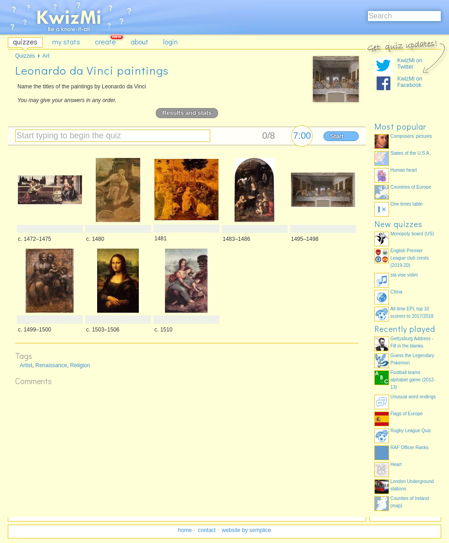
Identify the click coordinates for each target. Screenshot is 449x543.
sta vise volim (404, 274)
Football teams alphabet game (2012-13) (412, 380)
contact (207, 530)
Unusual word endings (413, 396)
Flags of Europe (406, 413)
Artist (26, 365)
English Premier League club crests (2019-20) (409, 258)
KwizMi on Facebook (409, 82)
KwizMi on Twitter (409, 63)
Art (45, 56)
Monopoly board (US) (412, 233)
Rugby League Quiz (410, 430)
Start (337, 136)
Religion (80, 365)
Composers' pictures (411, 136)
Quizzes (25, 56)
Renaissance (51, 365)
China (396, 291)
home (185, 530)
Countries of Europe (410, 187)
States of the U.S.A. (410, 153)
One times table (406, 203)
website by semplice (246, 530)
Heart (395, 464)
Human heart (403, 170)
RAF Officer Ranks (409, 447)
